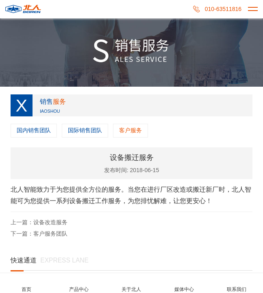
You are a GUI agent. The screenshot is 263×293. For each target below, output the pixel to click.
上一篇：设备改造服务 (39, 222)
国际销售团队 (85, 130)
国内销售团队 (34, 130)
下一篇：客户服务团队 (39, 233)
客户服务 (130, 130)
